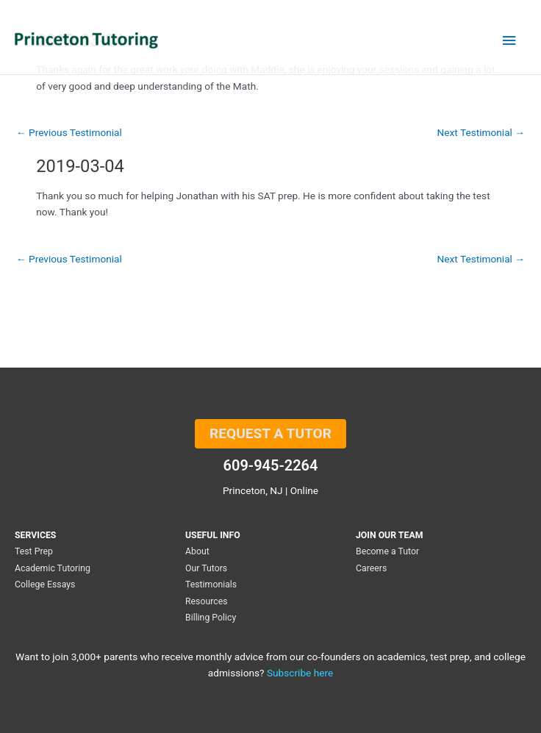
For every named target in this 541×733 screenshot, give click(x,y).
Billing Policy (210, 617)
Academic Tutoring (52, 568)
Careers (371, 568)
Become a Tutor (387, 551)
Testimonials (211, 584)
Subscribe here (300, 673)
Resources (206, 601)
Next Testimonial (481, 133)
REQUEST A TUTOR (270, 433)
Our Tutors (206, 568)
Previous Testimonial (69, 133)
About (197, 551)
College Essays (45, 584)
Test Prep (34, 551)
